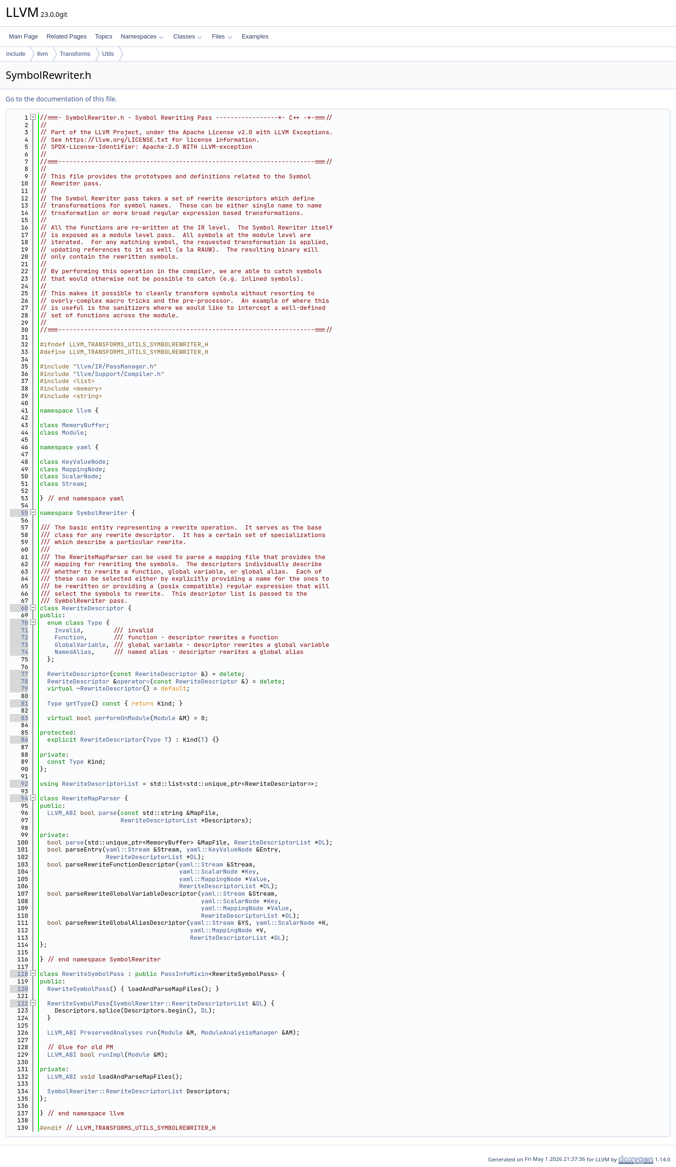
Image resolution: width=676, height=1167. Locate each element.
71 (19, 630)
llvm (42, 53)
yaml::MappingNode (210, 879)
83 (19, 718)
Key (250, 871)
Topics (103, 36)
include (15, 53)
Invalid (67, 630)
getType (79, 703)
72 (19, 637)
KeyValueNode (84, 462)
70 (19, 623)
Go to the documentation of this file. (61, 98)
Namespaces (142, 36)
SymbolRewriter (102, 513)
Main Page (23, 36)
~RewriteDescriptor (109, 688)
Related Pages (66, 36)
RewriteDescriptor (93, 608)
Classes (187, 36)
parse (108, 813)
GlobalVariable (80, 645)
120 (19, 989)
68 (19, 608)
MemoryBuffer (84, 425)
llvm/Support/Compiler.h (119, 374)
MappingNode (82, 469)
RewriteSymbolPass (93, 974)
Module (73, 433)
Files (222, 36)
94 (19, 798)
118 (19, 974)
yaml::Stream (128, 849)
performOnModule (122, 718)
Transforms (75, 53)
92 (19, 784)
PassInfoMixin (184, 974)
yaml (84, 447)
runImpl (111, 1055)
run (151, 1032)
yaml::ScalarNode (208, 871)
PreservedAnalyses (111, 1032)
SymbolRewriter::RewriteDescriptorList (181, 1003)
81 (19, 703)
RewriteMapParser (91, 798)
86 (19, 740)
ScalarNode (80, 476)
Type (94, 623)
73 (19, 645)
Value (258, 879)
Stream (73, 484)
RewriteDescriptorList (100, 784)
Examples (255, 36)
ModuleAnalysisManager (239, 1032)
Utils (108, 53)
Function (69, 637)
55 (19, 513)
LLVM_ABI (62, 813)
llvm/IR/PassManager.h (115, 366)
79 (19, 688)
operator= (133, 681)
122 (19, 1003)
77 (19, 674)
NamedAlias (72, 652)
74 (19, 652)
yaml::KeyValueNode (219, 849)
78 (19, 681)
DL (322, 842)
